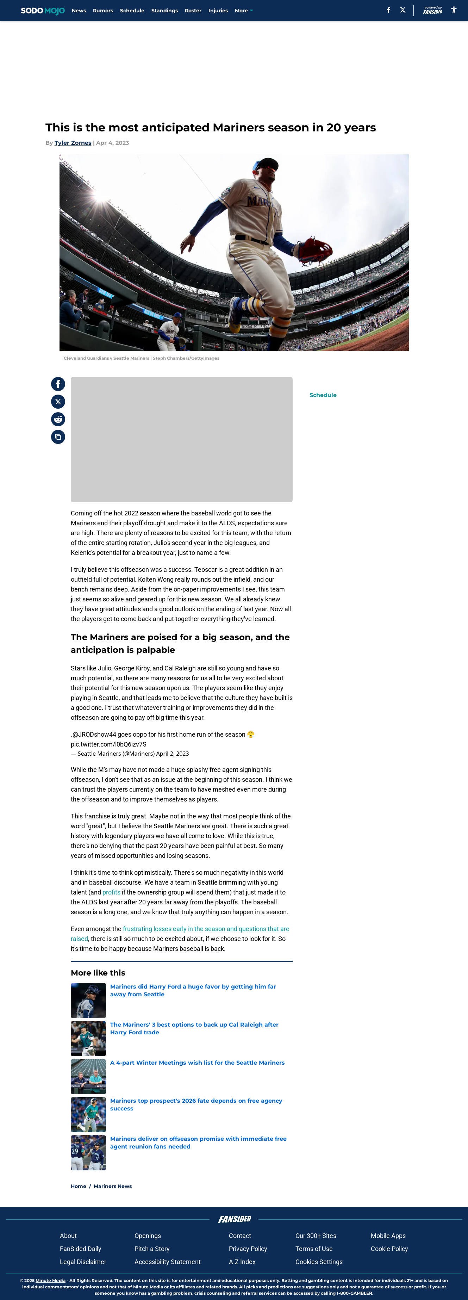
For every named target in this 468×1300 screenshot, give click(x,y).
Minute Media (50, 1280)
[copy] (58, 437)
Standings (164, 10)
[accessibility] (453, 9)
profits (111, 892)
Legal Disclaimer (83, 1261)
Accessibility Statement (168, 1261)
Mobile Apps (388, 1235)
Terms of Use (314, 1248)
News (79, 10)
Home (78, 1186)
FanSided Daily (80, 1248)
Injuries (218, 10)
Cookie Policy (389, 1248)
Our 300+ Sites (315, 1235)
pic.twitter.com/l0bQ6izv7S (108, 744)
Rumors (103, 10)
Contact (240, 1235)
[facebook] (388, 10)
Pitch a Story (152, 1248)
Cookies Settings (319, 1261)
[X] (403, 10)
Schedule (132, 10)
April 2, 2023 (172, 753)
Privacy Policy (248, 1248)
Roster (193, 10)
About (68, 1235)
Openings (148, 1235)
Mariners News (113, 1186)
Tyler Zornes (73, 143)
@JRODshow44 (94, 734)
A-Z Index (242, 1261)
